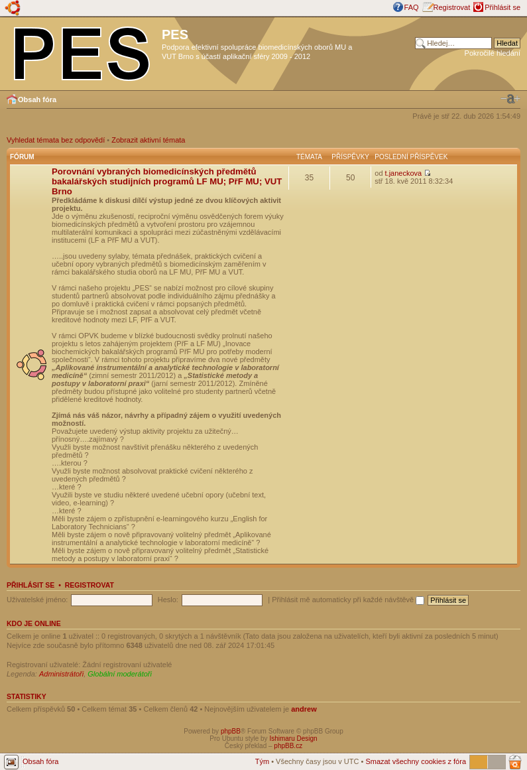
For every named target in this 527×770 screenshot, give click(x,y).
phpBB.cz (288, 745)
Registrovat (452, 7)
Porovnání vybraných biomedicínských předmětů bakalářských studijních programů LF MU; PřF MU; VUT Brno (167, 181)
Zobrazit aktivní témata (148, 140)
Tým (262, 761)
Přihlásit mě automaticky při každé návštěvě (348, 600)
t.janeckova (403, 173)
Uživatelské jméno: (37, 600)
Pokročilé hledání (492, 53)
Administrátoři (61, 674)
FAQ (411, 7)
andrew (304, 709)
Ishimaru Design (293, 738)
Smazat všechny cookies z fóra (415, 761)
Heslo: (168, 600)
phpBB (231, 731)
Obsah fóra (37, 99)
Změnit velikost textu (510, 98)
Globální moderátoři (120, 674)
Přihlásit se (502, 7)
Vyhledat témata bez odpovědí (56, 140)
